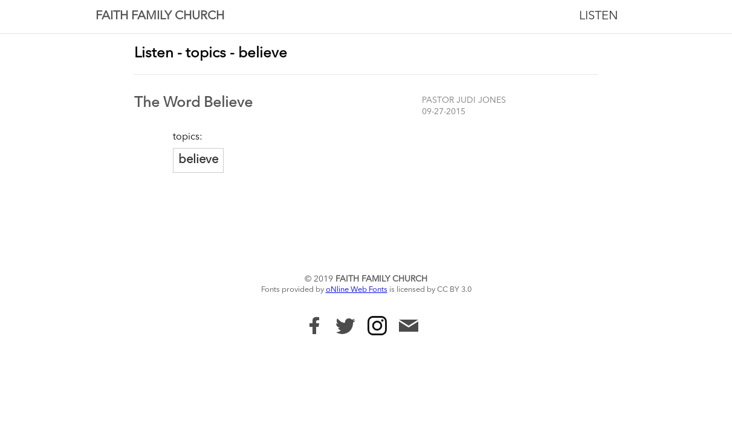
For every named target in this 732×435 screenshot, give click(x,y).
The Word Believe (193, 103)
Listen (598, 16)
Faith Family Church (160, 16)
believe (198, 160)
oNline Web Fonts (356, 290)
